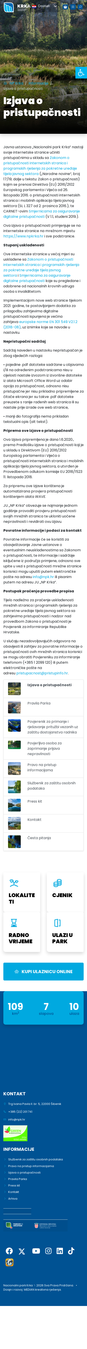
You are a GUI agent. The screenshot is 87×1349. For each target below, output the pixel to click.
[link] (81, 72)
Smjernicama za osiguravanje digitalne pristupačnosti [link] (41, 214)
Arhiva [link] (12, 1199)
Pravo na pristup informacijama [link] (31, 1166)
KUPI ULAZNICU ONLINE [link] (43, 971)
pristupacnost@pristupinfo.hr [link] (42, 673)
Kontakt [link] (13, 1192)
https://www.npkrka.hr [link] (23, 236)
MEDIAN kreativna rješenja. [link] (43, 1289)
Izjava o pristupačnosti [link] (24, 1172)
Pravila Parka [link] (17, 1179)
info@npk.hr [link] (43, 576)
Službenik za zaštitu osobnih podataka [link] (35, 1159)
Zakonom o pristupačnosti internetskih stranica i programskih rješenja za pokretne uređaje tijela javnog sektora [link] (40, 165)
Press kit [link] (14, 1185)
